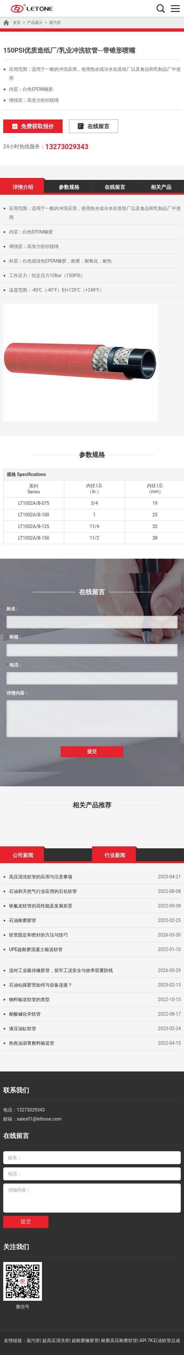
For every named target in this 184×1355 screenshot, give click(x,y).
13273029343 (65, 146)
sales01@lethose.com (39, 1114)
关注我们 (14, 1240)
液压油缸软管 (22, 1026)
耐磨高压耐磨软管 (119, 1332)
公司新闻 (23, 852)
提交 (92, 749)
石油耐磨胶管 (22, 917)
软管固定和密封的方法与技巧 (38, 932)
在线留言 (85, 126)
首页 (17, 22)
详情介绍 (23, 185)
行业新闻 (115, 852)
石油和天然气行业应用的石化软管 (43, 888)
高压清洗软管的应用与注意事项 (40, 874)
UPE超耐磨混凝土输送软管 (36, 946)
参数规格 (69, 185)
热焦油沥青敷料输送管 (31, 1040)
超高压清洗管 (55, 1332)
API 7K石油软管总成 (159, 1332)
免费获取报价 (30, 126)
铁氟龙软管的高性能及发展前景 (40, 903)
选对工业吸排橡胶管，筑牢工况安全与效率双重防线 (61, 967)
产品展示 (35, 22)
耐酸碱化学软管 (25, 1011)
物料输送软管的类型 (29, 996)
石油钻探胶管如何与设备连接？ (40, 982)
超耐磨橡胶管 (85, 1332)
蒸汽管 (55, 22)
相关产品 (161, 185)
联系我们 (14, 1087)
